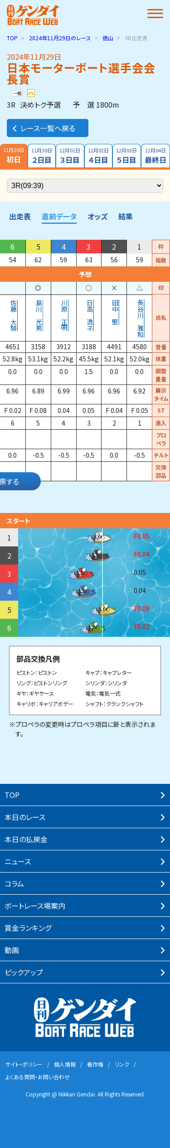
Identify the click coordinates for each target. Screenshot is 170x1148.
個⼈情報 (65, 1064)
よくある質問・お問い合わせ (37, 1077)
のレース (60, 38)
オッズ (97, 216)
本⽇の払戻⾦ (26, 839)
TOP (12, 38)
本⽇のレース (25, 816)
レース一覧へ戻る (43, 128)
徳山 (107, 38)
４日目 (98, 156)
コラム (14, 883)
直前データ (59, 216)
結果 (125, 216)
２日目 (41, 156)
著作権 (95, 1064)
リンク (122, 1064)
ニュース (18, 861)
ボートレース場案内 (35, 905)
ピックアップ (24, 972)
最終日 (156, 156)
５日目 (126, 156)
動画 (12, 949)
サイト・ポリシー (24, 1064)
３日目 (70, 156)
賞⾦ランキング (28, 927)
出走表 (20, 216)
